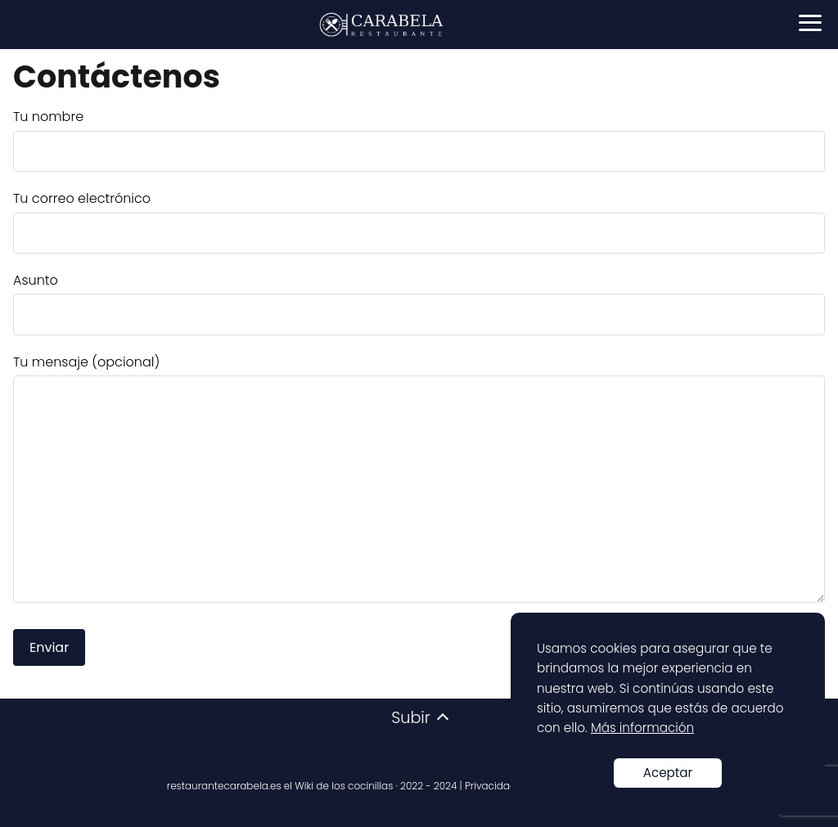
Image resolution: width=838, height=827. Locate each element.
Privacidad (490, 786)
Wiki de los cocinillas (344, 786)
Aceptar (668, 772)
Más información (642, 727)
